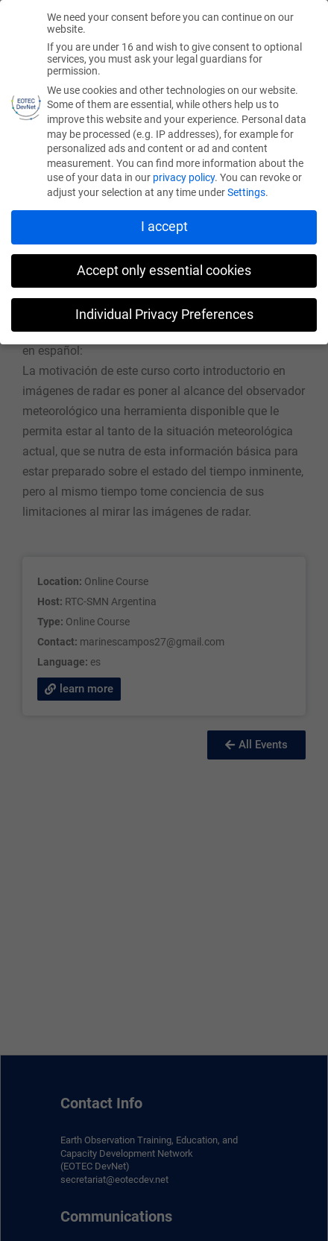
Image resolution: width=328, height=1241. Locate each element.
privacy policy (184, 177)
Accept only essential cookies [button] (164, 270)
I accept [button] (164, 226)
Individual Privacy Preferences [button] (164, 314)
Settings (246, 192)
